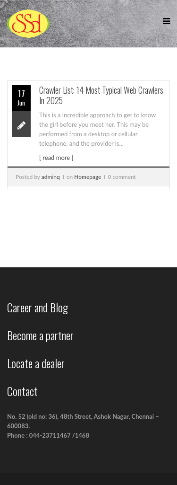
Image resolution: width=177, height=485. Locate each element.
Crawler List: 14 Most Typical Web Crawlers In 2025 (101, 95)
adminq (51, 176)
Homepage (87, 176)
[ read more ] (56, 157)
